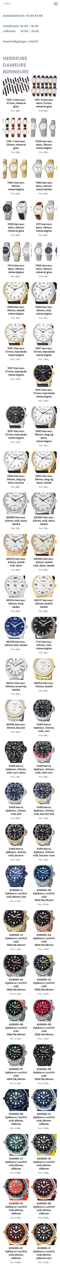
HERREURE (15, 58)
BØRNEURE (16, 71)
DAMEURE (14, 65)
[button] (55, 4)
